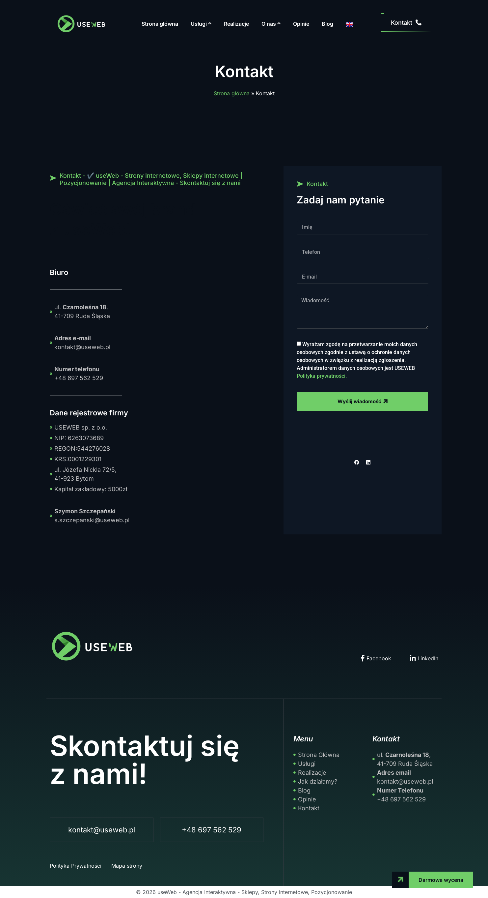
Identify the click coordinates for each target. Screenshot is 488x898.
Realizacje (236, 23)
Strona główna (160, 23)
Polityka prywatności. (322, 376)
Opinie (301, 23)
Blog (327, 23)
